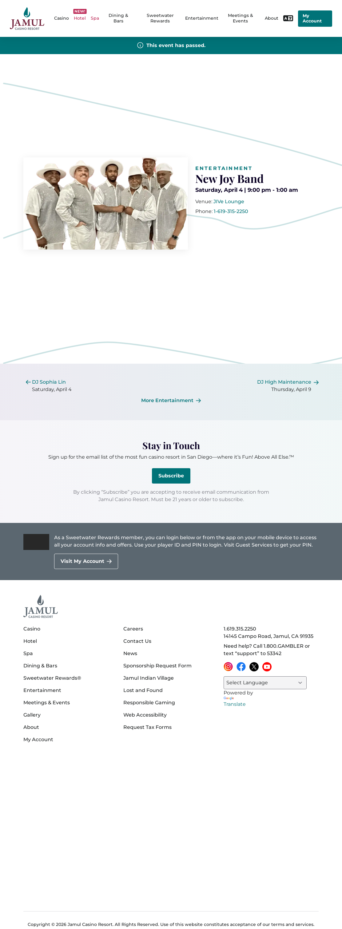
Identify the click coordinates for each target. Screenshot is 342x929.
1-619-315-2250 (231, 211)
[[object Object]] (228, 201)
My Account (312, 18)
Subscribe (171, 476)
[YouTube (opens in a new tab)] (267, 666)
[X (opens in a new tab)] (254, 666)
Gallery (32, 715)
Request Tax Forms (147, 727)
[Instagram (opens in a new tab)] (228, 666)
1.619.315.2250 (240, 629)
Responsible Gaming (149, 703)
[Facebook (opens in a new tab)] (241, 666)
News (130, 653)
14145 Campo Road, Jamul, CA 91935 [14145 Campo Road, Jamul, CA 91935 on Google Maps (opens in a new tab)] (268, 636)
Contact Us (137, 641)
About (31, 727)
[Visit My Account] (86, 561)
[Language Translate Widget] (265, 682)
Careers (133, 629)
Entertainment (201, 18)
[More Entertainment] (171, 400)
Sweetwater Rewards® (52, 678)
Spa (28, 653)
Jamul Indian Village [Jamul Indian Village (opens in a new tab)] (148, 678)
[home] (27, 18)
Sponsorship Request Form (157, 666)
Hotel (30, 641)
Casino (31, 629)
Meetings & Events (46, 703)
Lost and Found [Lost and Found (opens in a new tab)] (143, 690)
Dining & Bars (40, 666)
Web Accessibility (145, 715)
